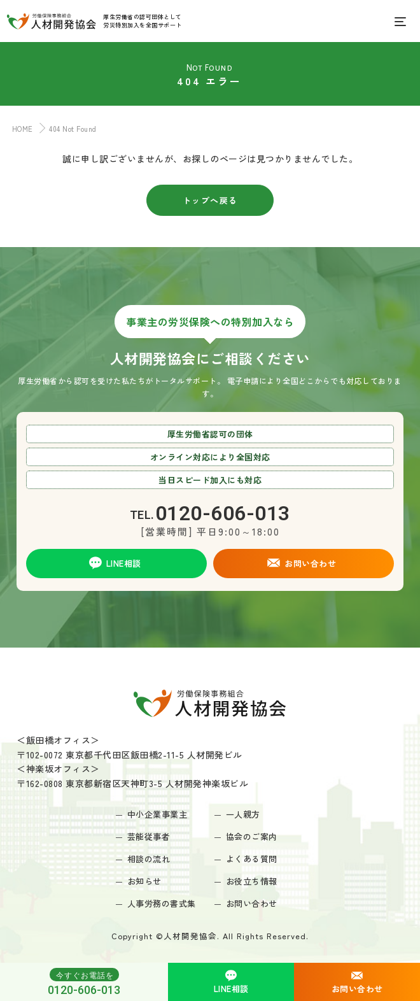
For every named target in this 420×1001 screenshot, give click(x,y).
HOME (19, 129)
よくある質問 (251, 859)
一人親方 (243, 814)
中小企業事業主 (157, 814)
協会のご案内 (251, 836)
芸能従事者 (149, 836)
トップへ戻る (210, 200)
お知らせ (144, 881)
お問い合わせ (251, 903)
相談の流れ (149, 859)
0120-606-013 (84, 982)
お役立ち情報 (251, 881)
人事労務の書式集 (161, 903)
